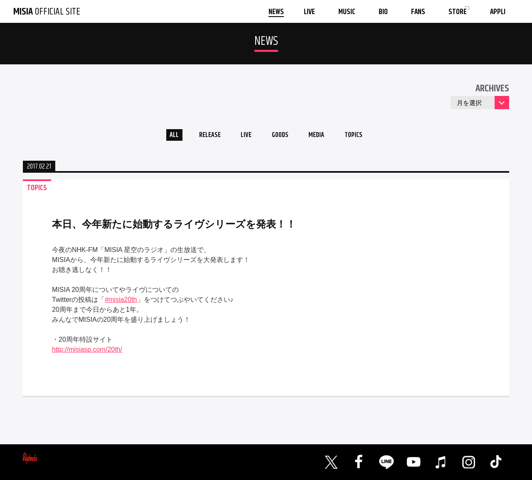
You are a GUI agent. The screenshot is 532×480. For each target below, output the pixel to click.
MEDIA (321, 136)
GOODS (281, 136)
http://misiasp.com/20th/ (87, 351)
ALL (164, 136)
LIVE (243, 136)
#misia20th (121, 302)
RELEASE (203, 136)
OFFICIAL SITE (46, 11)
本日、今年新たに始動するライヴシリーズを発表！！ (174, 226)
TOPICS (362, 136)
